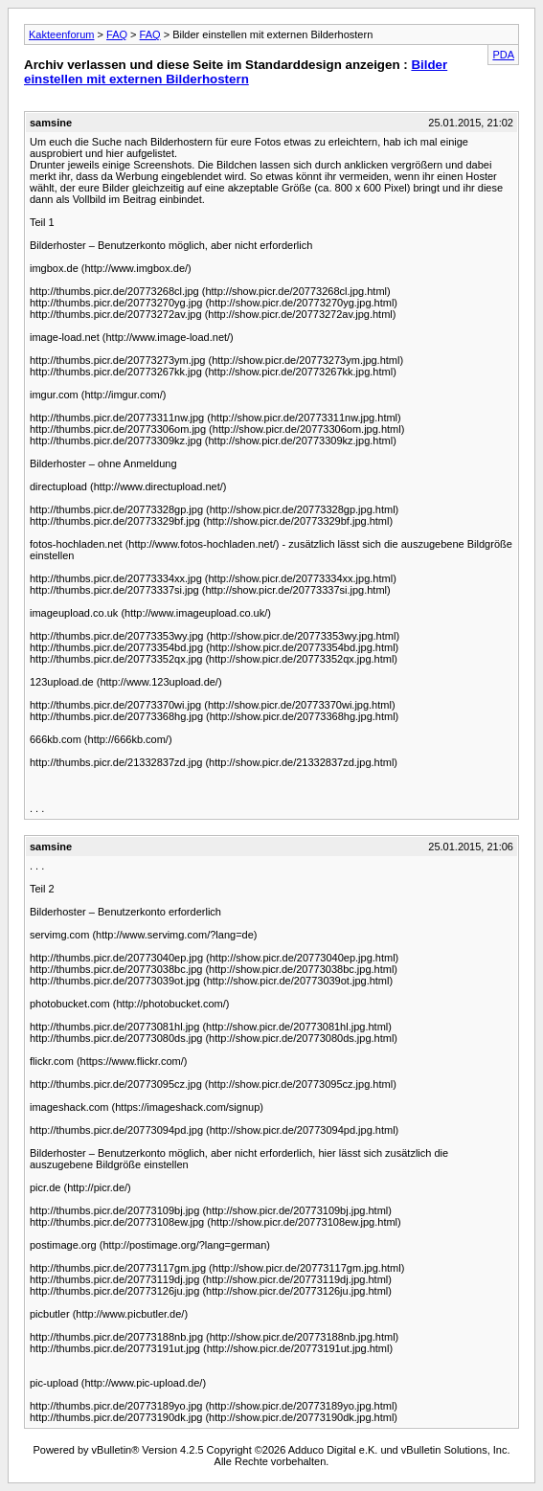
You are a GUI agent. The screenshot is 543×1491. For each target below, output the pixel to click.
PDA (503, 54)
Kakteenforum (61, 34)
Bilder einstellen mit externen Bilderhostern (235, 71)
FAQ (116, 34)
